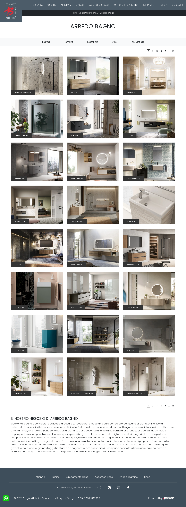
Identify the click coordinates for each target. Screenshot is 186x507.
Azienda (38, 4)
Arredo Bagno (107, 13)
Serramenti (149, 4)
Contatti (177, 4)
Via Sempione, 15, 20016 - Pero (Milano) (78, 487)
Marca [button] (46, 42)
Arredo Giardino (128, 477)
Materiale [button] (92, 42)
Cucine (51, 4)
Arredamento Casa (73, 4)
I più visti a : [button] (137, 42)
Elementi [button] (68, 42)
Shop (164, 4)
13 (173, 51)
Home (74, 13)
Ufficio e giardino (126, 4)
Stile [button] (114, 42)
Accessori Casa (99, 4)
